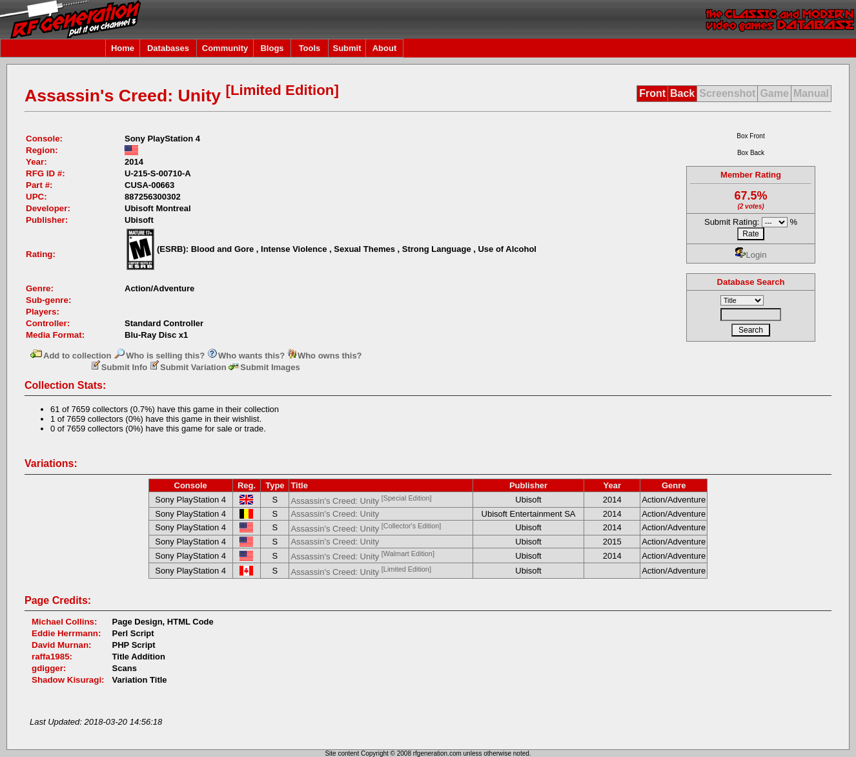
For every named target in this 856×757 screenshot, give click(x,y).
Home (122, 48)
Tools (310, 48)
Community (225, 48)
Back (682, 93)
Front (652, 93)
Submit (346, 48)
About (384, 48)
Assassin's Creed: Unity (360, 501)
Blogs (271, 48)
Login (751, 255)
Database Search (751, 282)
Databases (168, 48)
